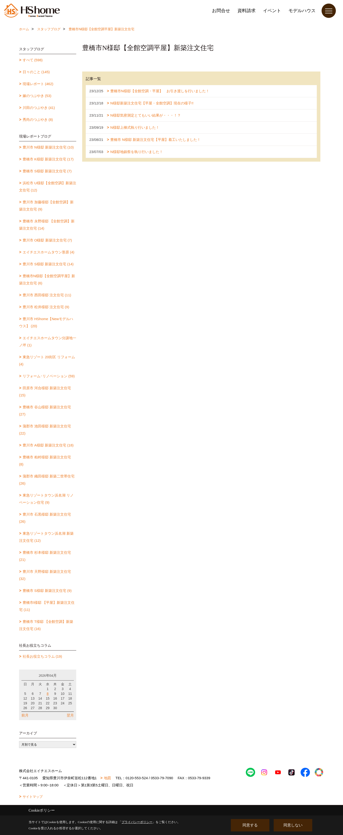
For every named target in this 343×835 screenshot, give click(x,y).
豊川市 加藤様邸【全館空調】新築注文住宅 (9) (46, 205)
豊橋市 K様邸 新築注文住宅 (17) (48, 159)
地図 (107, 778)
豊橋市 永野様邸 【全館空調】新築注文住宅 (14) (47, 224)
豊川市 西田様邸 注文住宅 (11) (47, 295)
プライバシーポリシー (136, 822)
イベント (272, 10)
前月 (25, 715)
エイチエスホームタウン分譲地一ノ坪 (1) (47, 341)
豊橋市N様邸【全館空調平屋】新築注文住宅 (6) (47, 279)
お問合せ (221, 10)
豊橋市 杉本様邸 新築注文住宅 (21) (45, 556)
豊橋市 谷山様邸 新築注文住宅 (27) (45, 410)
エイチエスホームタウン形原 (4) (49, 252)
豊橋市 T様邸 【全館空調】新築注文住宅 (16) (46, 625)
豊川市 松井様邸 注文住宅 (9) (46, 307)
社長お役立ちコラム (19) (42, 656)
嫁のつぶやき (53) (37, 96)
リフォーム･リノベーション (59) (49, 376)
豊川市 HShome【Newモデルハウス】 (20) (46, 322)
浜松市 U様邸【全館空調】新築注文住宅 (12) (47, 186)
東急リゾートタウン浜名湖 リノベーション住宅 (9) (46, 498)
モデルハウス (302, 10)
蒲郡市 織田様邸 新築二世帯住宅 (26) (47, 479)
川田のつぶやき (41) (39, 108)
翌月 (70, 715)
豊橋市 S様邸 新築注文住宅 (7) (47, 171)
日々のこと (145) (36, 72)
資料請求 (246, 10)
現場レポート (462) (38, 84)
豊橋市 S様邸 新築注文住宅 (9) (47, 591)
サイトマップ (33, 797)
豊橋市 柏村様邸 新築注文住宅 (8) (45, 460)
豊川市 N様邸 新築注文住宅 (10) (48, 147)
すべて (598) (33, 60)
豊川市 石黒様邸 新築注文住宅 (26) (45, 517)
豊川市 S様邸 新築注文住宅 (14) (48, 264)
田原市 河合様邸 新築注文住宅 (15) (45, 391)
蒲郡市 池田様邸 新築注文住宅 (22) (45, 429)
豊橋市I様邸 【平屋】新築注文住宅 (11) (47, 606)
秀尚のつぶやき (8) (38, 120)
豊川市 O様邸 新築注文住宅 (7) (47, 240)
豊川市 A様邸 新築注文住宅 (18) (48, 445)
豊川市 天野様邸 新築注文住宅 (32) (45, 575)
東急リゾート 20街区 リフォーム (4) (47, 360)
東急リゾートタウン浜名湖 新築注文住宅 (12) (46, 537)
